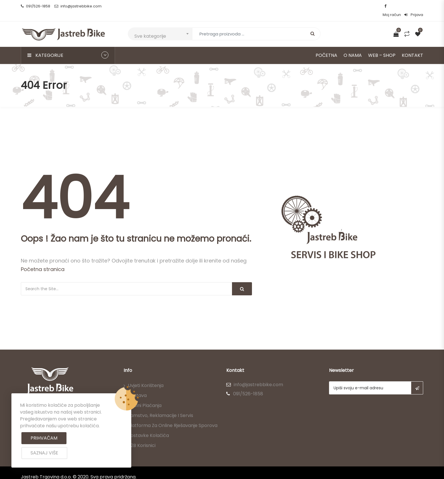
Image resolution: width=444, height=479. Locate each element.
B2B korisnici (142, 437)
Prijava (413, 6)
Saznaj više (44, 453)
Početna (326, 46)
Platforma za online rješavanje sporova (172, 417)
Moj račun (392, 6)
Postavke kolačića (148, 427)
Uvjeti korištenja (146, 377)
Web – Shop (381, 46)
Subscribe (417, 379)
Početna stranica (42, 260)
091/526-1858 (35, 6)
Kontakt (412, 46)
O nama (353, 46)
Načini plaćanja (145, 397)
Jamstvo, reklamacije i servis (160, 407)
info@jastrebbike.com (78, 6)
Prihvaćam (44, 438)
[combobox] (160, 25)
